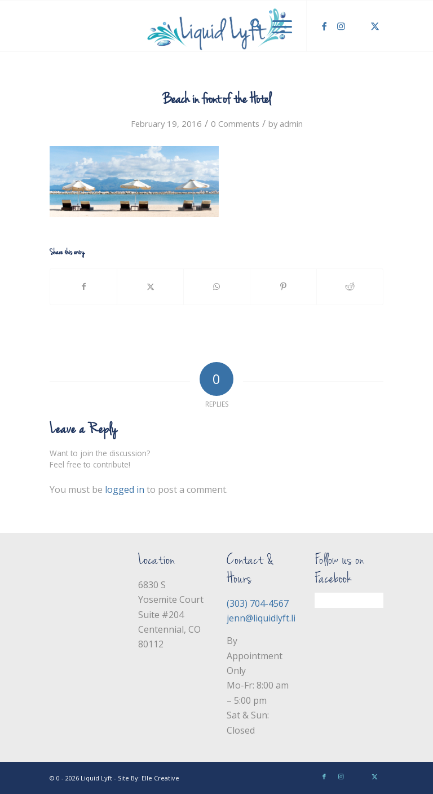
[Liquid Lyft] (216, 26)
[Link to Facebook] (324, 25)
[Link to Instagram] (341, 25)
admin (291, 123)
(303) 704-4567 (258, 603)
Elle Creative (160, 778)
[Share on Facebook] (83, 286)
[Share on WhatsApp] (217, 286)
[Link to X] (374, 25)
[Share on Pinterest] (283, 286)
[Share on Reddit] (350, 286)
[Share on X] (150, 286)
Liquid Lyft (96, 778)
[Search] (250, 26)
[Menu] (276, 26)
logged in (124, 489)
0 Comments (235, 123)
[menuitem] (250, 26)
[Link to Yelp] (358, 25)
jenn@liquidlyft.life (265, 618)
